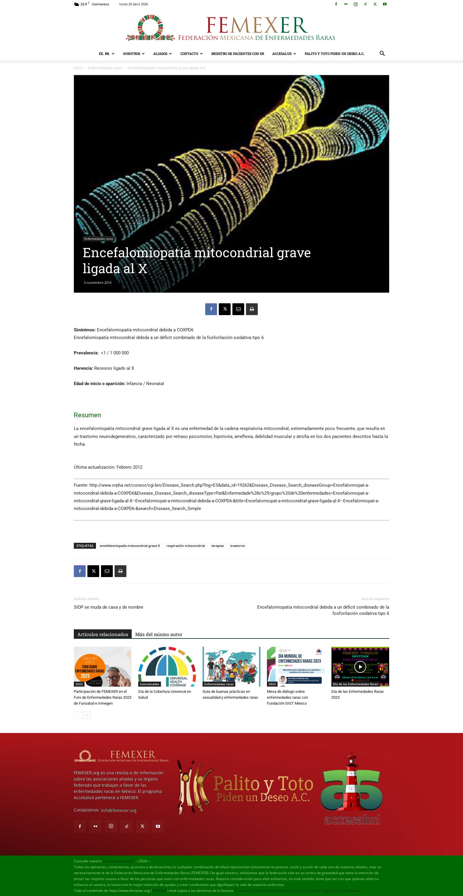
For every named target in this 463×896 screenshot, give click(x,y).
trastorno (237, 545)
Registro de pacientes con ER (237, 53)
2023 (79, 684)
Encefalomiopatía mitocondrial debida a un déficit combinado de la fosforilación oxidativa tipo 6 (323, 610)
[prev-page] (77, 715)
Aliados (162, 53)
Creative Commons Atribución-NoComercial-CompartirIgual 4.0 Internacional (297, 890)
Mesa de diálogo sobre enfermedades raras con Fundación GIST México (287, 697)
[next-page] (87, 715)
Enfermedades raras (105, 67)
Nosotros (134, 53)
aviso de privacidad (118, 861)
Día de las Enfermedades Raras (355, 684)
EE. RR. (107, 53)
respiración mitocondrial (186, 545)
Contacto (191, 53)
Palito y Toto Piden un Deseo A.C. (334, 53)
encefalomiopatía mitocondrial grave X (130, 545)
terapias (217, 545)
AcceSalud (284, 53)
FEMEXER (159, 890)
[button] (382, 54)
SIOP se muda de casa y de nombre (108, 607)
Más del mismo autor (158, 634)
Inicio (78, 67)
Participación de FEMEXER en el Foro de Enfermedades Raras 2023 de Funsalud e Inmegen (102, 697)
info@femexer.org (118, 810)
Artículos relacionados (102, 634)
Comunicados (149, 684)
